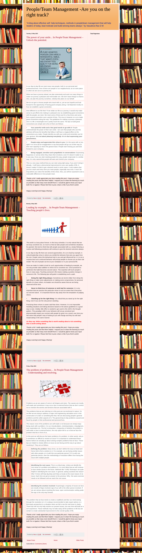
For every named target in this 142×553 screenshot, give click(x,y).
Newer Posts (31, 540)
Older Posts (80, 540)
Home (55, 540)
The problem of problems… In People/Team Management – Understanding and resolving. (54, 371)
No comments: (47, 198)
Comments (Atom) (41, 544)
